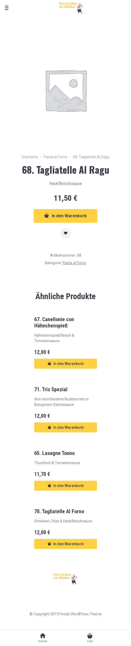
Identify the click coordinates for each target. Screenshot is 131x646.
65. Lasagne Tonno (54, 453)
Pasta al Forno (55, 157)
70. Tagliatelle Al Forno (59, 511)
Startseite (30, 157)
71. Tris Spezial (50, 389)
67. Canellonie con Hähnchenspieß (54, 322)
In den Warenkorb (65, 215)
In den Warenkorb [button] (66, 364)
